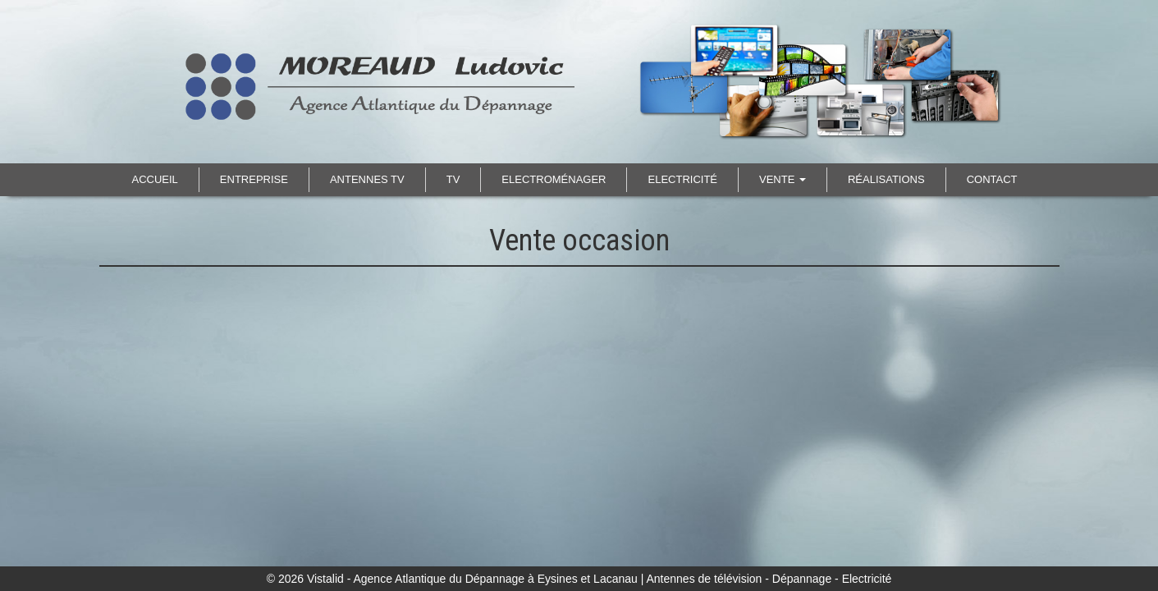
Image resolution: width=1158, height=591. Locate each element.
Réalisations (886, 179)
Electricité (682, 179)
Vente (782, 179)
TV (453, 179)
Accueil (155, 179)
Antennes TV (367, 179)
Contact (992, 179)
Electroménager (553, 179)
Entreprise (254, 179)
